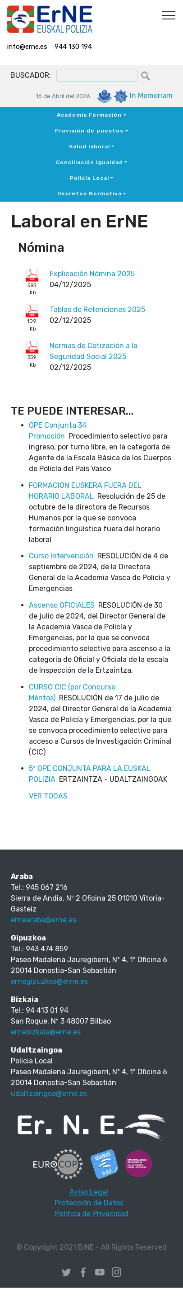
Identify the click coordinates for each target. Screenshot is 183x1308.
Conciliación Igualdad (89, 162)
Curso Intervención (61, 556)
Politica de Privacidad (91, 1213)
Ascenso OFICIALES (62, 605)
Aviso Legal (88, 1192)
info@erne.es (27, 46)
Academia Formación (89, 115)
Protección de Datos (89, 1203)
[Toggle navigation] (169, 15)
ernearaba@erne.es (43, 920)
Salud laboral (89, 146)
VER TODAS (48, 796)
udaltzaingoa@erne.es (49, 1093)
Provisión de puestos (89, 130)
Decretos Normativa (89, 193)
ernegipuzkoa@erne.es (49, 981)
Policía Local (89, 178)
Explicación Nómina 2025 (92, 273)
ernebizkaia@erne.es (46, 1032)
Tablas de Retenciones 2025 (97, 309)
